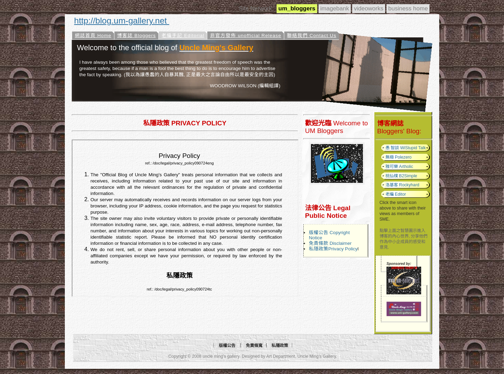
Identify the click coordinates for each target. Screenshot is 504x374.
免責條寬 (254, 345)
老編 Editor (395, 194)
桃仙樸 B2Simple (401, 175)
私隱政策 (279, 345)
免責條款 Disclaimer (330, 243)
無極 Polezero (398, 157)
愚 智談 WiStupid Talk (405, 147)
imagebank (334, 8)
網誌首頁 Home (93, 35)
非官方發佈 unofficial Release (245, 35)
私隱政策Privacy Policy (333, 248)
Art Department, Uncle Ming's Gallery (301, 356)
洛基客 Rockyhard (402, 184)
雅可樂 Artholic (399, 166)
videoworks (368, 8)
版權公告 (227, 345)
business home (408, 8)
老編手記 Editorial (183, 35)
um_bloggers (296, 8)
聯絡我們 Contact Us (311, 35)
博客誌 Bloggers (136, 35)
